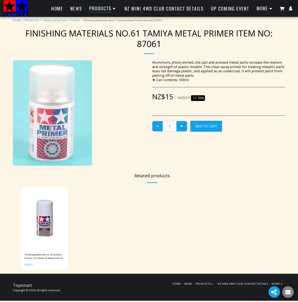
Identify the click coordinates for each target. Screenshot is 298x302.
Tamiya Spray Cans (55, 20)
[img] (44, 218)
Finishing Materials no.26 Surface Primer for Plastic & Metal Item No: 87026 (42, 257)
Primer (75, 20)
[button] (282, 8)
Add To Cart (206, 126)
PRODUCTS (32, 20)
